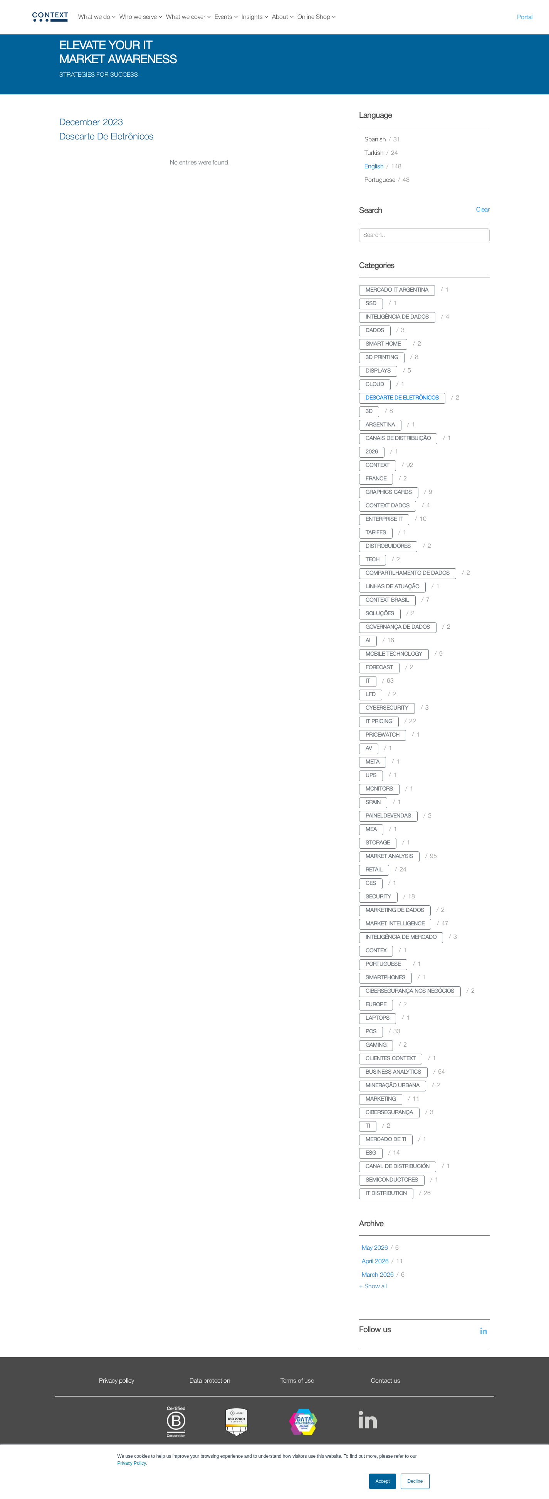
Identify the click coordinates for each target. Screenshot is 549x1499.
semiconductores (392, 1180)
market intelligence (395, 924)
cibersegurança (389, 1112)
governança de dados (398, 627)
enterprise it (384, 519)
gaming (376, 1045)
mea (371, 829)
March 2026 (383, 1275)
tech (372, 559)
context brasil (387, 600)
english (382, 167)
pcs (371, 1031)
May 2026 (380, 1248)
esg (371, 1153)
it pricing (379, 721)
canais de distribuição (398, 438)
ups (371, 775)
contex (376, 950)
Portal (524, 17)
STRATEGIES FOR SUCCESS (98, 75)
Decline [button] (415, 1481)
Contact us (385, 1381)
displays (378, 371)
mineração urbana (393, 1085)
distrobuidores (388, 546)
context (378, 465)
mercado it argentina (397, 290)
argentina (380, 425)
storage (378, 843)
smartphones (385, 977)
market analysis (389, 856)
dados (375, 330)
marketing (381, 1099)
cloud (375, 384)
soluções (380, 613)
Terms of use (297, 1381)
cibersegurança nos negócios (410, 991)
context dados (388, 506)
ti (368, 1126)
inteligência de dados (397, 317)
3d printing (382, 357)
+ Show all (373, 1286)
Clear (483, 210)
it (368, 681)
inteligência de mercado (401, 937)
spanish (382, 140)
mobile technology (394, 654)
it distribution (386, 1193)
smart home (383, 344)
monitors (379, 789)
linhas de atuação (392, 586)
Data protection (210, 1381)
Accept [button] (383, 1481)
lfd (371, 694)
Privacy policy (116, 1381)
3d (369, 411)
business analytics (393, 1072)
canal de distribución (398, 1166)
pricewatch (383, 735)
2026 (372, 452)
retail (374, 870)
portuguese (387, 180)
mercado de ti (386, 1139)
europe (376, 1004)
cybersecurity (387, 708)
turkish (381, 153)
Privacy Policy (132, 1463)
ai (368, 640)
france (376, 479)
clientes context (391, 1058)
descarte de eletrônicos (402, 398)
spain (373, 802)
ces (371, 883)
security (378, 897)
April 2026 (382, 1261)
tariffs (376, 532)
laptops (378, 1018)
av (369, 748)
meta (372, 762)
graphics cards (389, 492)
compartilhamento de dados (408, 573)
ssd (371, 303)
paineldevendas (388, 816)
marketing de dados (395, 910)
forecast (379, 667)
